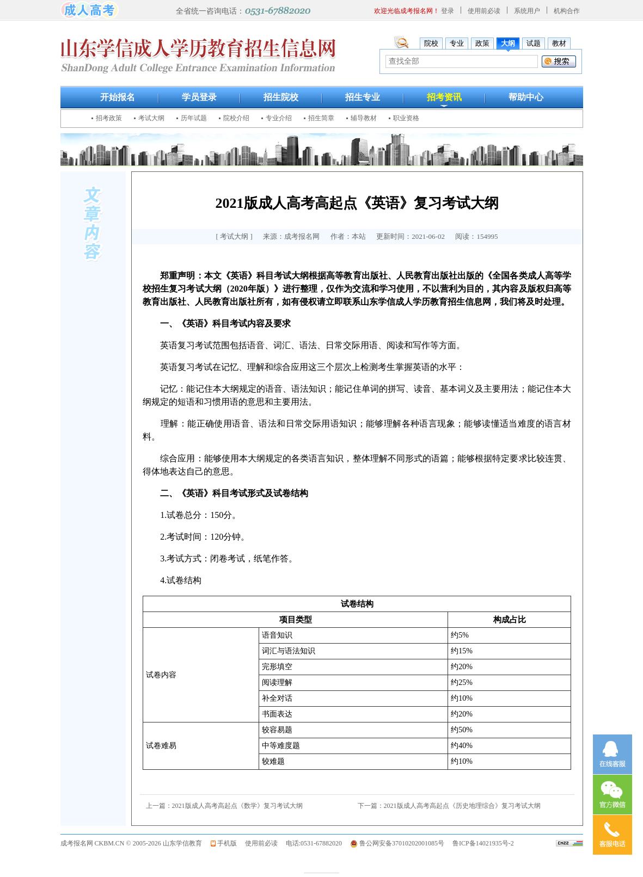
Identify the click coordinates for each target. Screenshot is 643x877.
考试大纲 (151, 118)
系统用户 (527, 11)
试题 (533, 43)
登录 (447, 11)
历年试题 (194, 118)
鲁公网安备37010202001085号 (401, 843)
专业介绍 (279, 118)
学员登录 (199, 97)
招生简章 (321, 118)
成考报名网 (76, 843)
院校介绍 (236, 118)
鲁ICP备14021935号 (480, 843)
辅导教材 (364, 118)
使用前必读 (484, 11)
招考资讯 (444, 97)
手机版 (227, 843)
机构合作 (567, 11)
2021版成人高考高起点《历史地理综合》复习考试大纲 (462, 806)
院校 (431, 43)
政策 (482, 43)
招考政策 (109, 118)
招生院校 (281, 97)
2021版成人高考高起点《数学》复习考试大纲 (237, 806)
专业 (457, 43)
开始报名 (117, 97)
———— (321, 871)
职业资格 (406, 118)
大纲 (508, 43)
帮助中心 (526, 97)
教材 (559, 43)
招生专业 (362, 97)
